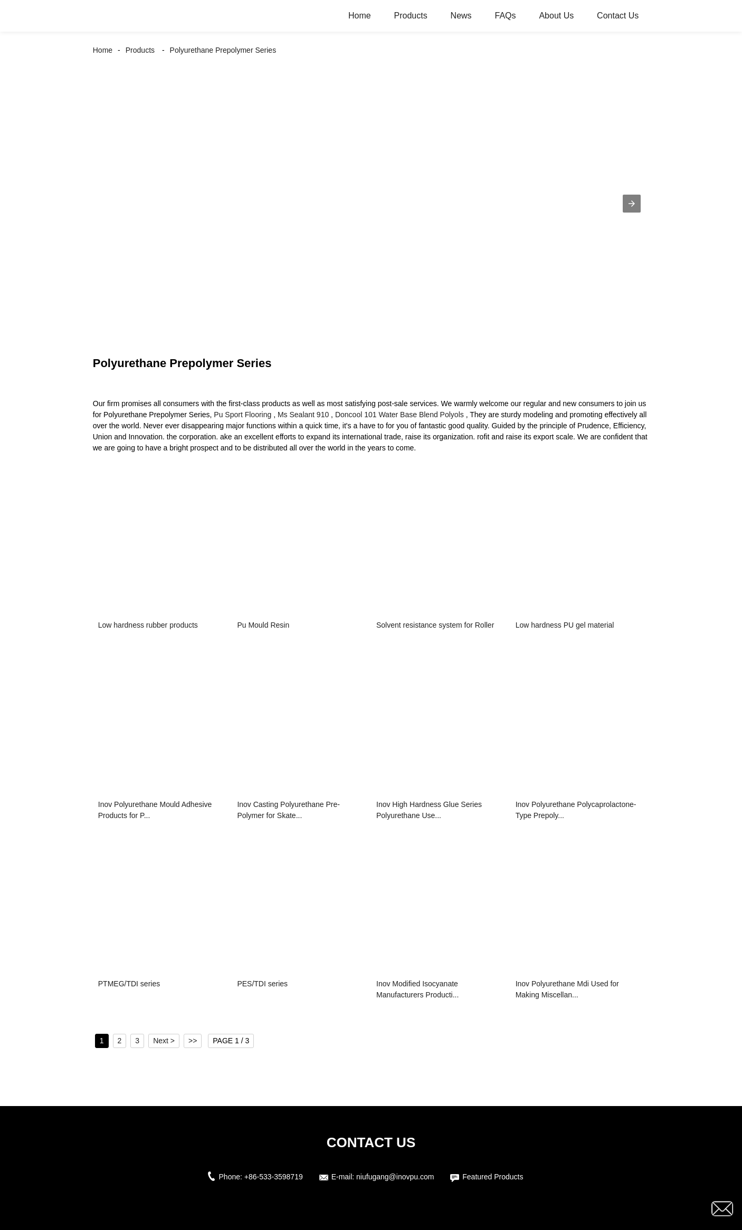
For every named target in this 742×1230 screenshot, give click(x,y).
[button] (632, 204)
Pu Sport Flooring (242, 414)
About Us (556, 15)
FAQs (505, 15)
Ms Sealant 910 (303, 414)
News (461, 15)
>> (192, 1040)
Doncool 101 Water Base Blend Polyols (399, 414)
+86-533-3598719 (273, 1177)
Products (410, 15)
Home (359, 15)
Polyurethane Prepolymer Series (223, 50)
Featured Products (492, 1177)
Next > (164, 1040)
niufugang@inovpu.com (395, 1177)
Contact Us (618, 15)
